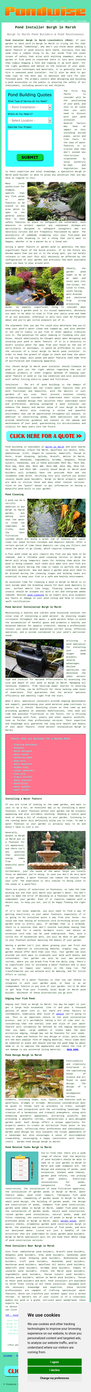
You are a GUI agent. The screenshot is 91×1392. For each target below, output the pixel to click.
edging (60, 1014)
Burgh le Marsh (54, 447)
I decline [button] (54, 1370)
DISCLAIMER (81, 21)
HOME (48, 21)
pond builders (33, 479)
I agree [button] (54, 1362)
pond (76, 104)
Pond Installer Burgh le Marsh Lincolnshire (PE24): (39, 40)
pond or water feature (38, 341)
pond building (51, 385)
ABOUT (62, 21)
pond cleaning (48, 557)
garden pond (76, 272)
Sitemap (7, 1355)
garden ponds (68, 1221)
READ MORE (72, 1049)
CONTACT (71, 21)
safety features (15, 222)
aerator (68, 692)
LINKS (55, 21)
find (14, 1252)
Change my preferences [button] (54, 1378)
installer (74, 351)
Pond (7, 447)
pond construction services (26, 1240)
